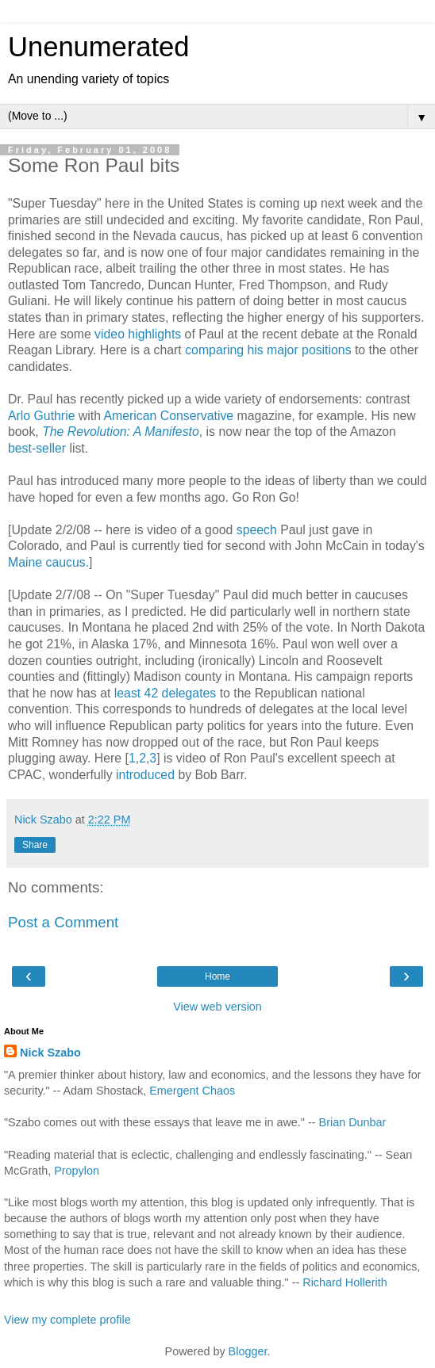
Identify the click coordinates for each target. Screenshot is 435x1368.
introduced (145, 774)
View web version (217, 1006)
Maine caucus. (48, 562)
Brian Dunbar (353, 1122)
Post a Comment (63, 922)
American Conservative (169, 415)
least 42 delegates (165, 693)
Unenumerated (99, 47)
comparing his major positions (268, 350)
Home (217, 976)
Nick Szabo (50, 1052)
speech (257, 530)
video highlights (137, 334)
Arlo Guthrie (43, 415)
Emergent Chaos (192, 1090)
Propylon (76, 1170)
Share (35, 844)
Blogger (248, 1351)
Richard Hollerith (344, 1282)
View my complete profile (67, 1319)
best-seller (37, 448)
